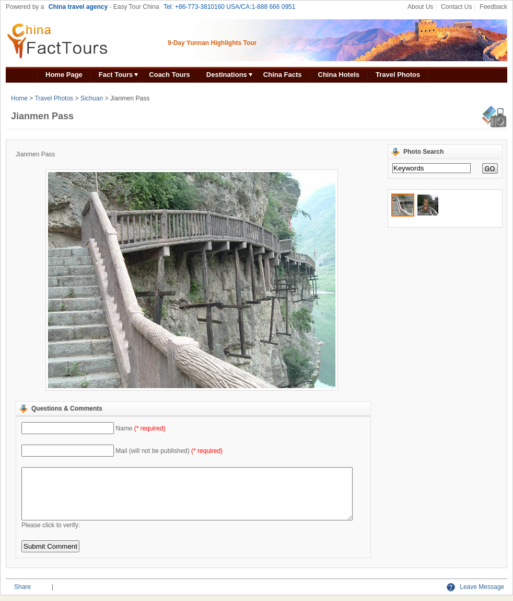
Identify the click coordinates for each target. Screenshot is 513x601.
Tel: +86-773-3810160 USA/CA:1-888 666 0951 (230, 6)
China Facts (282, 74)
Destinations (226, 74)
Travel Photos (398, 74)
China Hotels (338, 74)
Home (19, 98)
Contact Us (456, 6)
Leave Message (475, 587)
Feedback (493, 6)
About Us (420, 6)
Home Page (64, 74)
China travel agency (78, 6)
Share (22, 587)
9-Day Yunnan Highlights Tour (212, 43)
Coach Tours (169, 74)
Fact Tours (116, 74)
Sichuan (91, 98)
